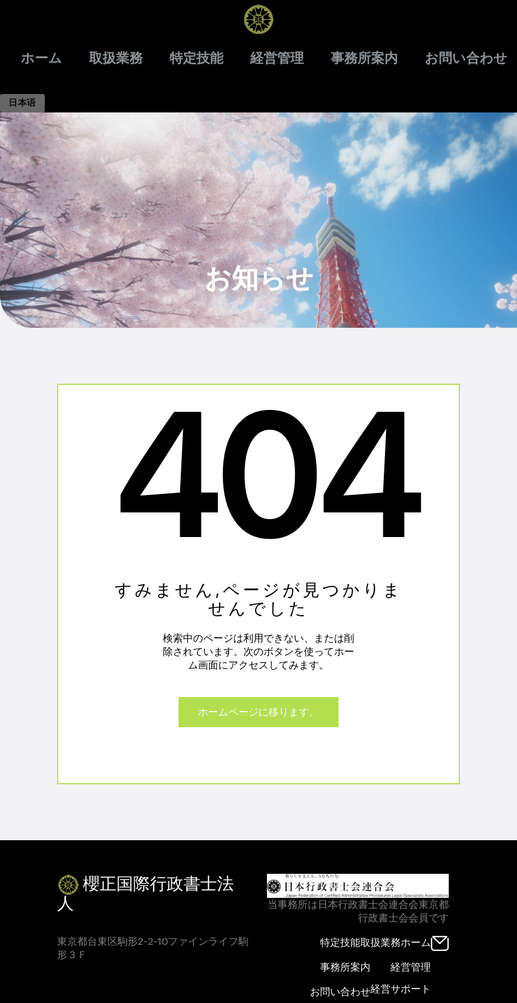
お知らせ (258, 222)
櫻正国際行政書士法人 (145, 892)
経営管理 (277, 58)
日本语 (22, 102)
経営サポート (400, 989)
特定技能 (196, 58)
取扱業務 (116, 58)
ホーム (41, 58)
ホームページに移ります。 (258, 712)
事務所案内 (364, 58)
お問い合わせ (466, 58)
